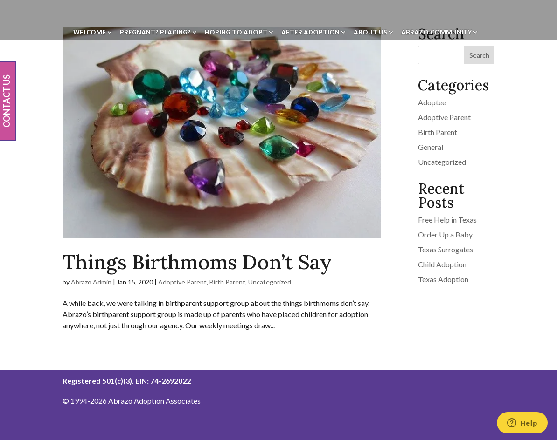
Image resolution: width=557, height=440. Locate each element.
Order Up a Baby (445, 234)
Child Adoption (442, 264)
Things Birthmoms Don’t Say (197, 262)
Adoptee (432, 102)
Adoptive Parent (182, 282)
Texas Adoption (443, 279)
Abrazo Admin (91, 282)
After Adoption (310, 32)
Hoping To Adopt (236, 32)
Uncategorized (269, 282)
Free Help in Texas (447, 219)
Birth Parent (227, 282)
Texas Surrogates (445, 249)
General (430, 146)
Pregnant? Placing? (155, 32)
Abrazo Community (436, 32)
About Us (370, 32)
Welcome (89, 32)
